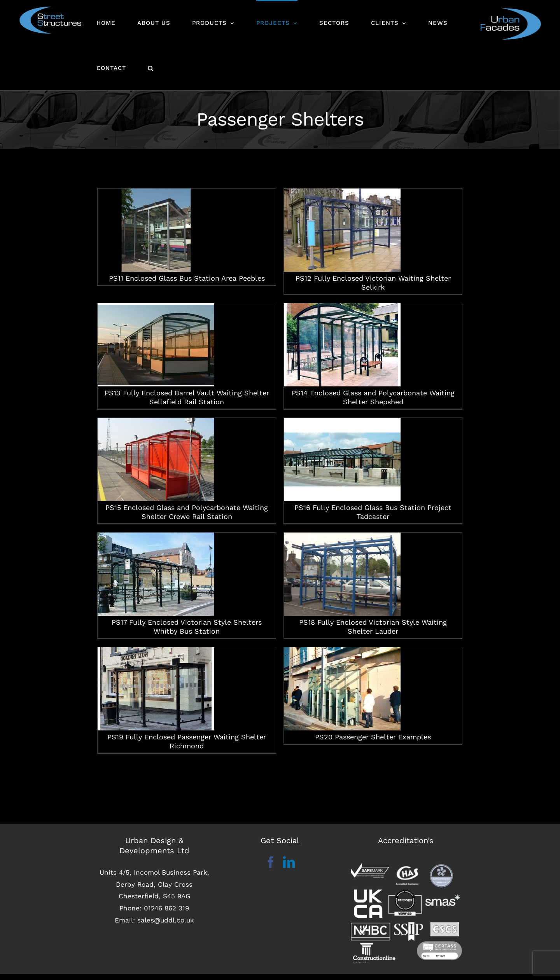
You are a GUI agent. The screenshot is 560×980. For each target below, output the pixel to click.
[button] (151, 67)
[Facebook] (270, 868)
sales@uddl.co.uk (165, 926)
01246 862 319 (166, 914)
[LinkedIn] (289, 868)
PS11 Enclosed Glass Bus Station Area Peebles (187, 235)
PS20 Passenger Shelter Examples (350, 682)
